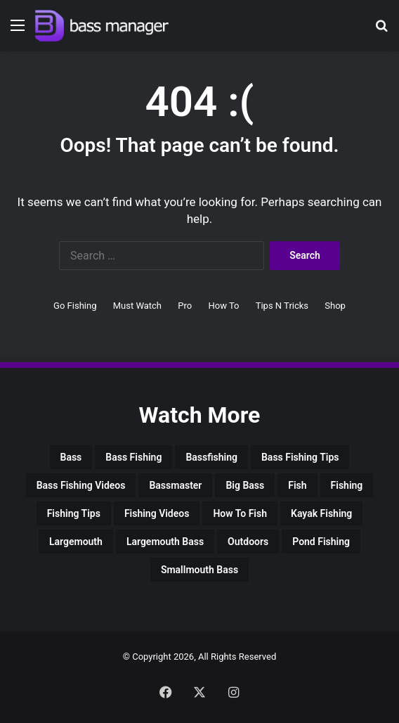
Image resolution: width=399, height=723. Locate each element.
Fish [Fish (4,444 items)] (297, 485)
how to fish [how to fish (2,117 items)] (240, 513)
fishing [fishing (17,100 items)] (347, 485)
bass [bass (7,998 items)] (71, 457)
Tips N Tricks (282, 305)
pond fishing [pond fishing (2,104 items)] (321, 541)
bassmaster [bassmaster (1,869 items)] (175, 485)
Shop (335, 305)
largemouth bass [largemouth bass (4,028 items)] (165, 541)
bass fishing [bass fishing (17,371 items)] (133, 457)
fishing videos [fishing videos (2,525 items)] (157, 513)
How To (223, 305)
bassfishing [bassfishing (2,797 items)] (211, 457)
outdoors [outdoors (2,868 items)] (248, 541)
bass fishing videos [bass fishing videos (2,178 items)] (81, 485)
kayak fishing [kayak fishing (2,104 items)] (321, 513)
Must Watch (137, 305)
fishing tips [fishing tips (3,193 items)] (73, 513)
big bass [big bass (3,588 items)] (244, 485)
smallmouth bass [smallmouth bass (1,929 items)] (199, 569)
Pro (185, 305)
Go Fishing (74, 305)
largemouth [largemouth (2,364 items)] (76, 541)
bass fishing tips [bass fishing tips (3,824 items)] (300, 457)
